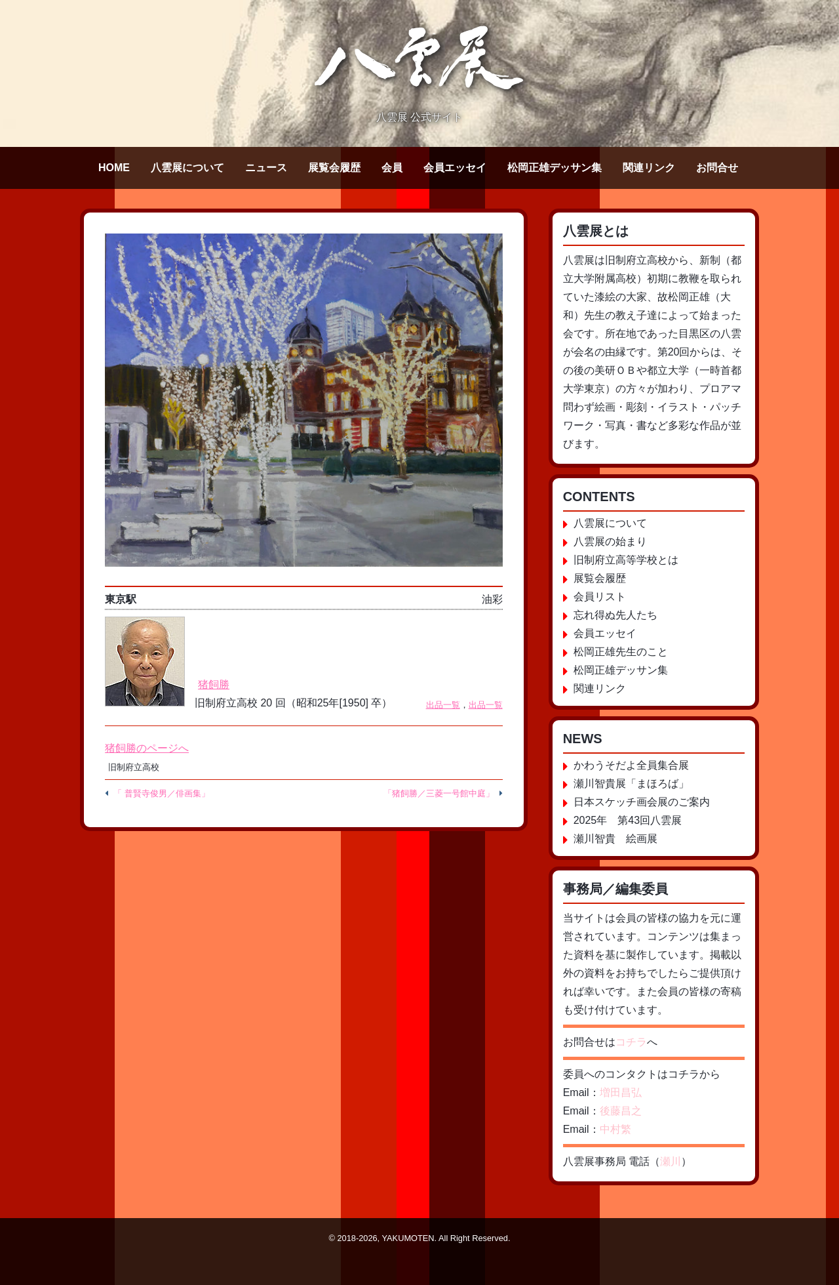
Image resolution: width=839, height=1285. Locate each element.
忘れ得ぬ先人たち (615, 615)
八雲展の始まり (610, 541)
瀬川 (670, 1161)
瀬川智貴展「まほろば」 (631, 783)
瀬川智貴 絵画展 (615, 838)
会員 (391, 167)
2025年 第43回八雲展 (628, 820)
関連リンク (649, 167)
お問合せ (717, 167)
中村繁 (615, 1129)
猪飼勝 (213, 684)
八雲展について (187, 167)
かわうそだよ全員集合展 (631, 765)
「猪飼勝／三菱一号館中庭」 (438, 793)
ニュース (266, 167)
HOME (114, 167)
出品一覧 (443, 705)
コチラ (631, 1042)
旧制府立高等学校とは (626, 559)
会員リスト (600, 596)
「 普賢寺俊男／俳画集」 (161, 793)
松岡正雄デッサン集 (554, 167)
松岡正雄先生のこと (621, 651)
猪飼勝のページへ (147, 748)
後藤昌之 (621, 1110)
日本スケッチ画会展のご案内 (642, 801)
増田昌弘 (621, 1092)
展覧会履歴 (334, 167)
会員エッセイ (454, 167)
